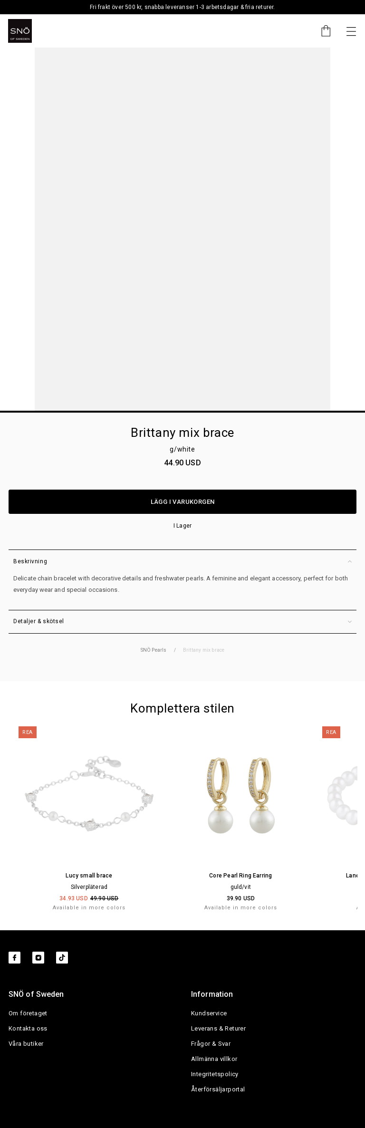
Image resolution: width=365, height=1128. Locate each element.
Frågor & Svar (211, 1043)
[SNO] (20, 31)
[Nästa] (351, 31)
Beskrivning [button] (182, 562)
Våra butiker (26, 1043)
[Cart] (321, 31)
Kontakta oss (28, 1028)
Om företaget (28, 1013)
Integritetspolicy (215, 1074)
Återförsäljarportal (218, 1089)
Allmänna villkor (214, 1058)
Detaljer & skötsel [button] (182, 622)
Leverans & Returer (218, 1028)
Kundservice (209, 1013)
